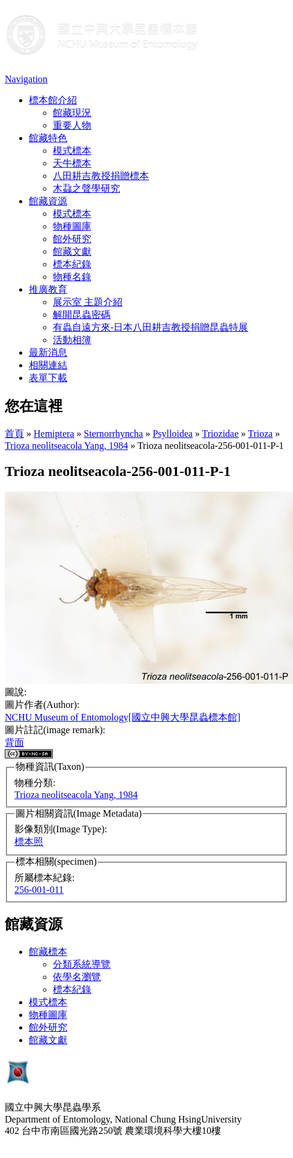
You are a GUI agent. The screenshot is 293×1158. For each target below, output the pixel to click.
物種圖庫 (72, 226)
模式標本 (72, 150)
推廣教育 (48, 289)
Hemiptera (54, 433)
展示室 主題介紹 (87, 302)
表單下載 (48, 378)
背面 (14, 742)
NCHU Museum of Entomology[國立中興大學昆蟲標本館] (122, 717)
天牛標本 (72, 163)
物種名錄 (72, 277)
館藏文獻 (72, 251)
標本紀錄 (72, 264)
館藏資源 (48, 201)
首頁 (14, 433)
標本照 (28, 842)
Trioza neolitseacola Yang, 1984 (66, 445)
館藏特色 (48, 138)
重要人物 (72, 125)
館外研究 (72, 239)
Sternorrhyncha (113, 433)
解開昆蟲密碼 (81, 314)
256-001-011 (39, 890)
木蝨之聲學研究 (86, 188)
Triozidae (220, 433)
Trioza (260, 433)
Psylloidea (173, 433)
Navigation (26, 79)
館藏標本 (48, 951)
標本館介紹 (53, 100)
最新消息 (48, 352)
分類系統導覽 (81, 964)
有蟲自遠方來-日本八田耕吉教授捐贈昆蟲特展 (150, 327)
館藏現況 (72, 113)
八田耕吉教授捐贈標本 (101, 176)
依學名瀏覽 (77, 977)
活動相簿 (72, 340)
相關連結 (48, 365)
